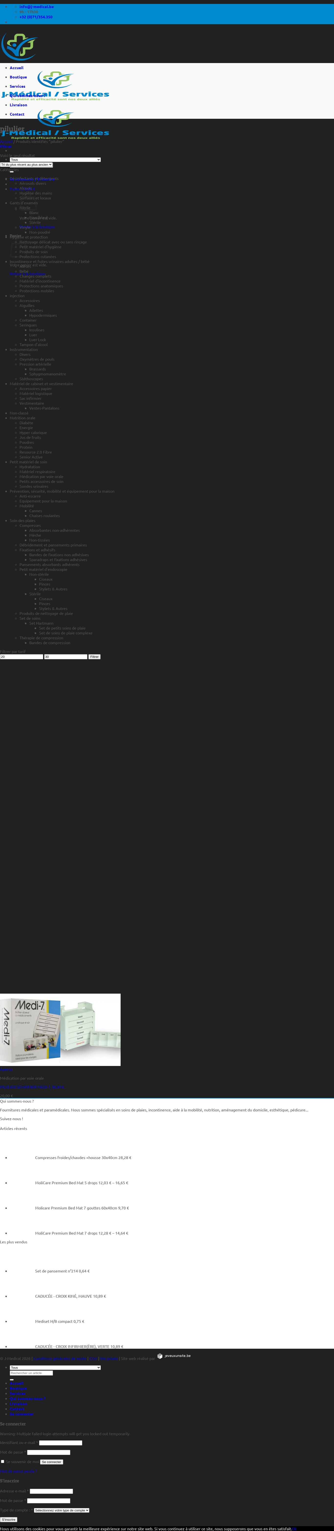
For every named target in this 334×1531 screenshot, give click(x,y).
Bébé (24, 271)
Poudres (27, 442)
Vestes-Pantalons (44, 407)
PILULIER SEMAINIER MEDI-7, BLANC (32, 1086)
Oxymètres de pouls (37, 359)
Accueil (16, 67)
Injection (17, 295)
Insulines (36, 329)
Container (28, 319)
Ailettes (36, 310)
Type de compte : (16, 1509)
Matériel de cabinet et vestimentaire (41, 383)
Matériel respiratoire (37, 471)
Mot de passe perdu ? (18, 1470)
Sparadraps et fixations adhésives (58, 559)
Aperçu (6, 1069)
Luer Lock (37, 339)
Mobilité (27, 505)
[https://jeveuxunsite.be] (173, 1358)
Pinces (44, 583)
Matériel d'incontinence (40, 280)
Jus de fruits (30, 437)
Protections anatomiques (41, 285)
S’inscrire (8, 1519)
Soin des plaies (22, 520)
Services (17, 86)
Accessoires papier (36, 388)
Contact (17, 114)
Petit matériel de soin (28, 461)
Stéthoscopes (31, 378)
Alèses (25, 266)
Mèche (35, 534)
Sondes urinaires (34, 486)
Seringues (28, 324)
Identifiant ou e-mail (19, 1442)
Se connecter (51, 1462)
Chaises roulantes (44, 515)
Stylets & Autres (53, 588)
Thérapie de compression (41, 637)
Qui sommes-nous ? (27, 95)
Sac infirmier (31, 398)
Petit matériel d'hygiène (41, 246)
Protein (26, 447)
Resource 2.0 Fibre (36, 451)
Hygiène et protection (29, 236)
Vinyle (25, 227)
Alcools (26, 187)
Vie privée (109, 1358)
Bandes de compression (49, 642)
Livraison (18, 104)
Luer (33, 334)
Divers (25, 354)
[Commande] (26, 164)
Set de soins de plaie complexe (66, 632)
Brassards (37, 368)
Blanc (34, 212)
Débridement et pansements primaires (53, 544)
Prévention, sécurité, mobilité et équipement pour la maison (62, 491)
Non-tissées (39, 539)
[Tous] (55, 159)
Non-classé (19, 412)
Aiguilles (27, 305)
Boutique (18, 76)
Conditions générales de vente (59, 1358)
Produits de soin (34, 251)
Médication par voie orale (41, 476)
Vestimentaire (32, 403)
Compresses (30, 525)
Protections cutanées (38, 256)
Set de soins (30, 618)
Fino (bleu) (38, 217)
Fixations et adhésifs (37, 549)
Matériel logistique (36, 393)
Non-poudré (39, 231)
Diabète (26, 422)
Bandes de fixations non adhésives (59, 554)
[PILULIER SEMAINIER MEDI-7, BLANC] (60, 1064)
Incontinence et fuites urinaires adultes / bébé (50, 261)
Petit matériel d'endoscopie (43, 569)
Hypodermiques (43, 315)
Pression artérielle (35, 363)
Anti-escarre (30, 495)
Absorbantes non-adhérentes (54, 530)
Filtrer (94, 657)
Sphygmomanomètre (47, 373)
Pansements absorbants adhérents (50, 564)
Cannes (35, 510)
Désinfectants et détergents (34, 178)
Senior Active (31, 456)
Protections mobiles (37, 290)
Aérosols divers (33, 183)
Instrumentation (24, 349)
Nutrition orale (22, 417)
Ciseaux (45, 578)
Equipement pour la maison (43, 500)
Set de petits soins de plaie (62, 627)
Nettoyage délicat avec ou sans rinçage (53, 241)
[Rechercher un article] (12, 172)
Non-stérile (39, 574)
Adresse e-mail (14, 1490)
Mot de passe (13, 1451)
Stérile (35, 222)
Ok (294, 1528)
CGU (93, 1358)
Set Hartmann (41, 622)
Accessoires (30, 300)
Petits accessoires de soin (41, 481)
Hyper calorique (33, 432)
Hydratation (30, 466)
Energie (26, 427)
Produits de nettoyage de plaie (46, 613)
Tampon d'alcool (34, 344)
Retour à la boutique (37, 226)
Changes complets (35, 275)
